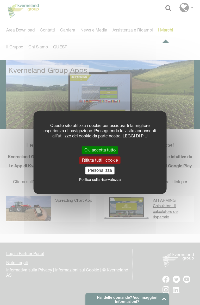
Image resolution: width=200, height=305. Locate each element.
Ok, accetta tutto (100, 149)
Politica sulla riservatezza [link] (100, 179)
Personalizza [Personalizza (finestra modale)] (100, 170)
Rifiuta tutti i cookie (100, 160)
